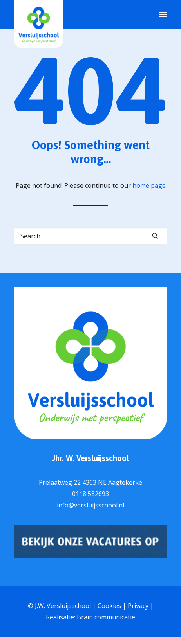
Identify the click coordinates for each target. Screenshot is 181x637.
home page (149, 185)
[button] (155, 235)
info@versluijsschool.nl (90, 505)
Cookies (109, 605)
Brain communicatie (106, 617)
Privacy (138, 605)
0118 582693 (90, 493)
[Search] (90, 236)
